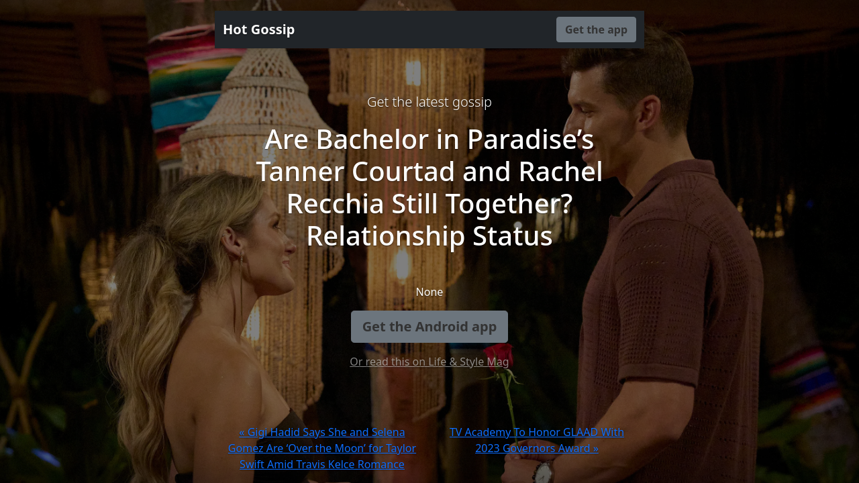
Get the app (596, 29)
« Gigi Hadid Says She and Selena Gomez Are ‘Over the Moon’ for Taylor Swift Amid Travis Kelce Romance (322, 448)
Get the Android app (429, 326)
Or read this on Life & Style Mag (429, 361)
